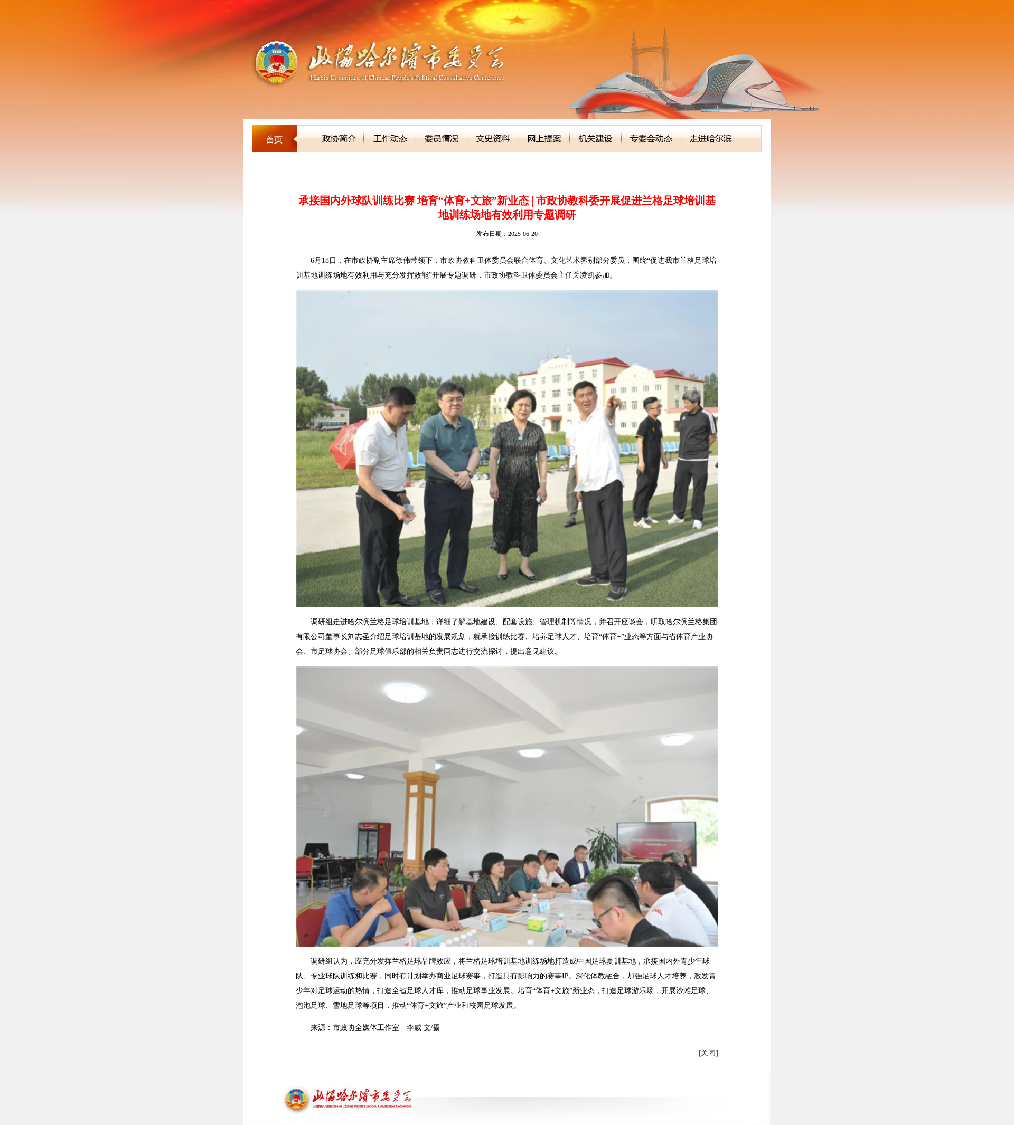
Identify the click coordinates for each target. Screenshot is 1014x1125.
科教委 (297, 173)
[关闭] (708, 1053)
